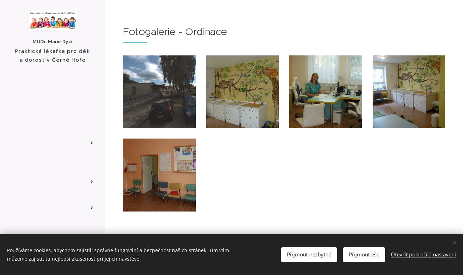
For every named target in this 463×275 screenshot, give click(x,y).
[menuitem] (52, 109)
